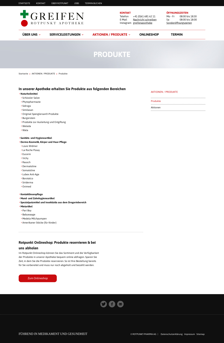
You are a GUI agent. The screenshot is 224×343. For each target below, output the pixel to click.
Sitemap (200, 334)
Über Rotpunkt (59, 3)
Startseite (24, 3)
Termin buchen (93, 3)
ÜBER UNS (29, 34)
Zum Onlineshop (38, 278)
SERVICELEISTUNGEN (65, 34)
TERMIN (177, 34)
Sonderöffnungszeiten (179, 22)
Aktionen (156, 107)
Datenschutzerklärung (172, 334)
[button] (103, 304)
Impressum (189, 334)
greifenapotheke (142, 22)
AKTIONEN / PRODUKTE (110, 34)
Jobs (76, 3)
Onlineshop (149, 34)
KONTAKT (40, 3)
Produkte (156, 101)
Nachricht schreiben (144, 19)
